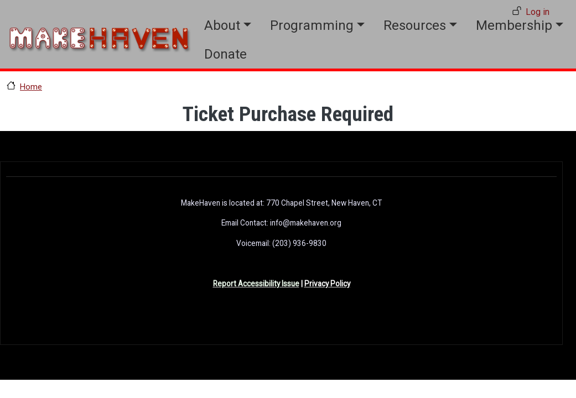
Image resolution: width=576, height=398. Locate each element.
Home (31, 87)
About (222, 25)
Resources (414, 25)
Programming (312, 25)
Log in (537, 12)
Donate (225, 54)
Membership (514, 25)
